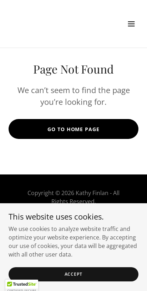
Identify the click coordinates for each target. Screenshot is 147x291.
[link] (54, 33)
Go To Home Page (73, 129)
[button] (131, 24)
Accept (74, 274)
